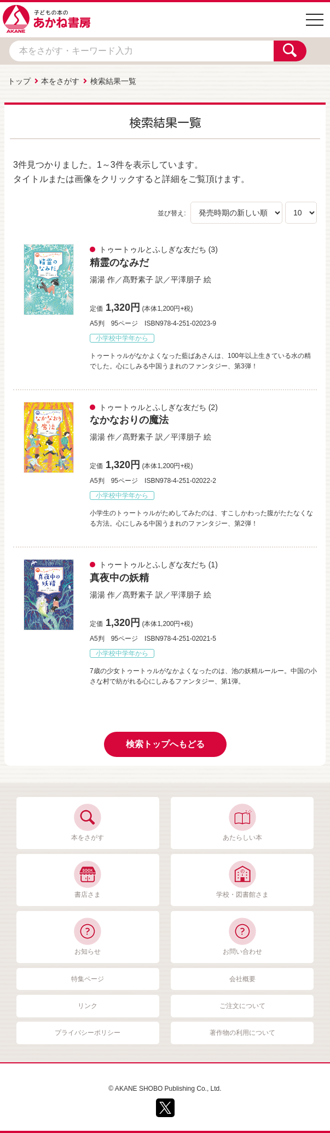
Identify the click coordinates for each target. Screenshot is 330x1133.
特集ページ (87, 979)
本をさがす (60, 81)
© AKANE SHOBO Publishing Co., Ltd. (164, 1088)
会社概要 (242, 979)
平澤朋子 (186, 279)
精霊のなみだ (119, 262)
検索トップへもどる (165, 744)
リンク (87, 1006)
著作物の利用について (242, 1033)
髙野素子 (138, 279)
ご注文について (242, 1006)
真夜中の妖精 (119, 577)
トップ (19, 81)
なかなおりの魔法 (129, 419)
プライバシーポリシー (87, 1033)
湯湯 (97, 279)
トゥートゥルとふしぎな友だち (152, 249)
